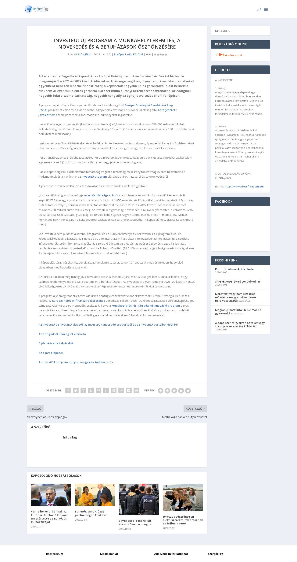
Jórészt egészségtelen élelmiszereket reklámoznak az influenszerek (183, 520)
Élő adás (228, 55)
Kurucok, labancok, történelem (235, 269)
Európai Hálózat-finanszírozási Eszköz (78, 300)
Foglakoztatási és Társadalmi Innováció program (146, 305)
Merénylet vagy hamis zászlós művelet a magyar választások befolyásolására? (235, 297)
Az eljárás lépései (51, 353)
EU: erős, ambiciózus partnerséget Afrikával (91, 513)
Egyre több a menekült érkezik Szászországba (135, 522)
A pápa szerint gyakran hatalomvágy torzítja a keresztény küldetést (240, 324)
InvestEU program (94, 176)
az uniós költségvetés (99, 195)
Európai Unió (123, 54)
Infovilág (84, 54)
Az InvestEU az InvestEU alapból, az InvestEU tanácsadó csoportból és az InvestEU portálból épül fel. (108, 324)
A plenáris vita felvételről (56, 343)
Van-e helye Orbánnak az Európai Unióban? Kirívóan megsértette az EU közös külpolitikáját (50, 517)
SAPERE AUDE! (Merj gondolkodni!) (237, 281)
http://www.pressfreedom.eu (244, 186)
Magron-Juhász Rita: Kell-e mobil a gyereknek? (238, 311)
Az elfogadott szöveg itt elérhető (62, 334)
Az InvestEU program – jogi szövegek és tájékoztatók (76, 362)
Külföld (138, 54)
